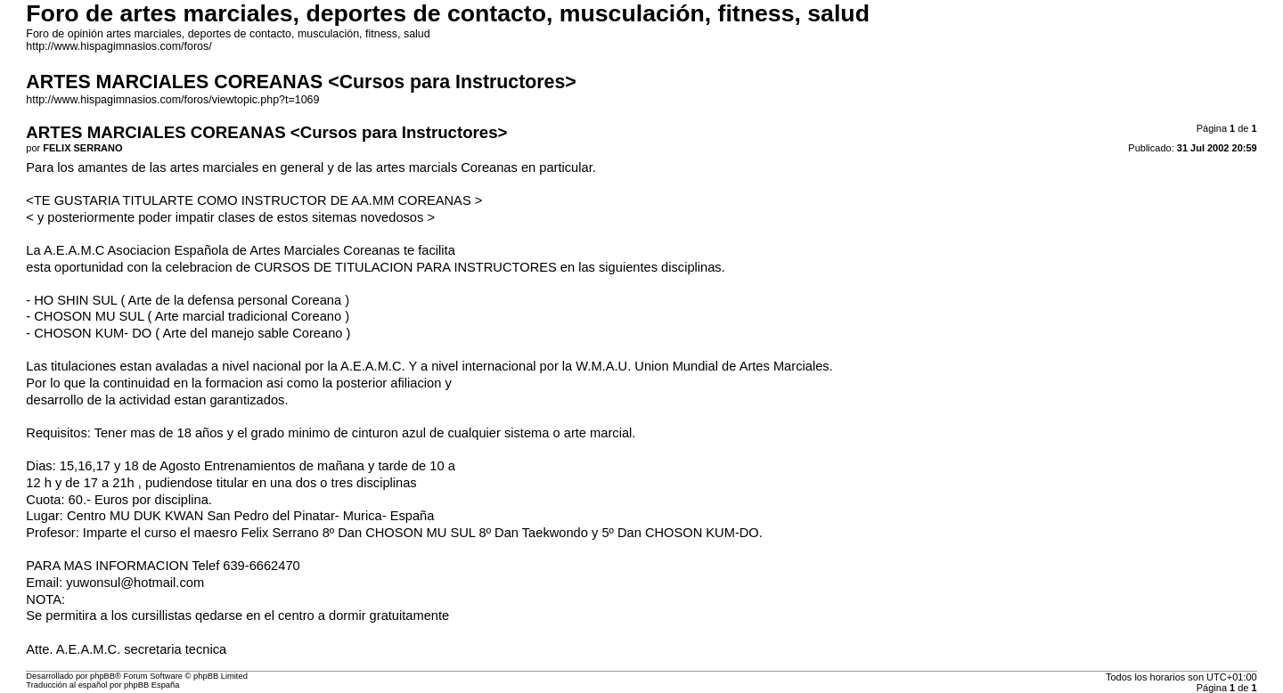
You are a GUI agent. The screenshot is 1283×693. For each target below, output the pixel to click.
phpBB (102, 676)
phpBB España (151, 685)
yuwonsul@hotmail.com (135, 582)
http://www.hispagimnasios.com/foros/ (118, 46)
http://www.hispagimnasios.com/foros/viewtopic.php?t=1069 (172, 100)
